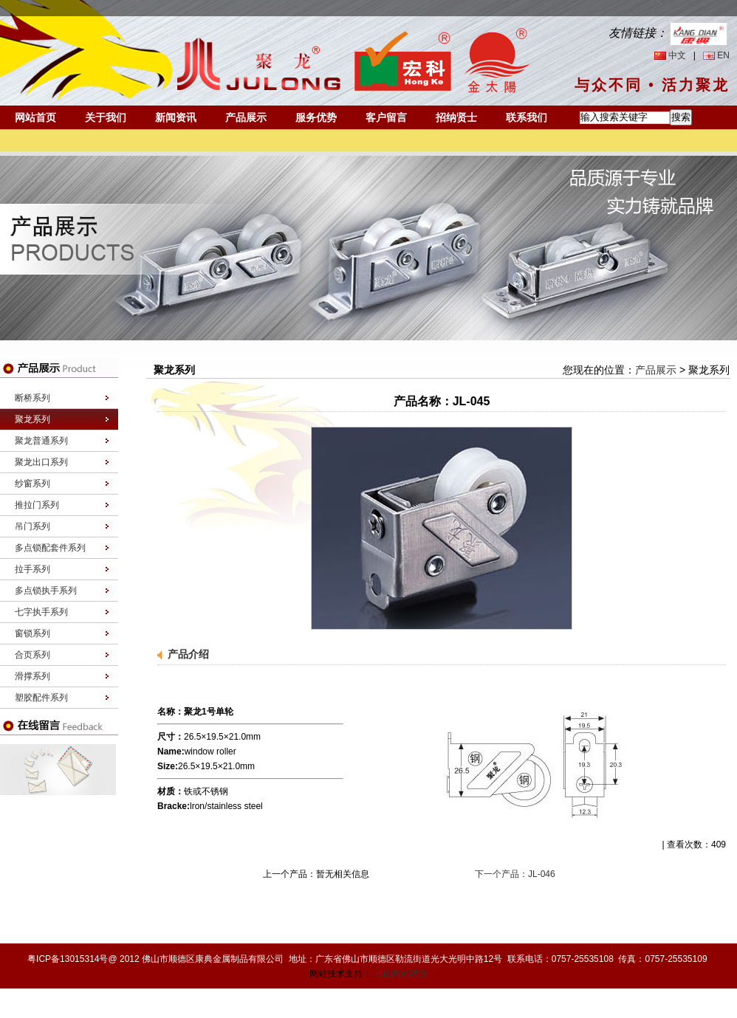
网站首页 (35, 117)
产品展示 (246, 117)
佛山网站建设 (401, 974)
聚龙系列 (32, 419)
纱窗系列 (32, 483)
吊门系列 (32, 526)
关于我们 (105, 117)
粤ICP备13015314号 (67, 959)
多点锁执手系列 (46, 590)
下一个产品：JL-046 (515, 874)
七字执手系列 (41, 612)
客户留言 (386, 117)
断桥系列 (32, 398)
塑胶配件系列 (41, 697)
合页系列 (32, 655)
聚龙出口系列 (41, 462)
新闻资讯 (175, 117)
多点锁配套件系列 (50, 548)
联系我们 (526, 117)
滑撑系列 (32, 676)
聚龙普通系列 (41, 441)
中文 (677, 55)
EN (723, 55)
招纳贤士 (456, 117)
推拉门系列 (37, 505)
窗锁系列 (32, 633)
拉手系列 (32, 569)
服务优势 (316, 117)
